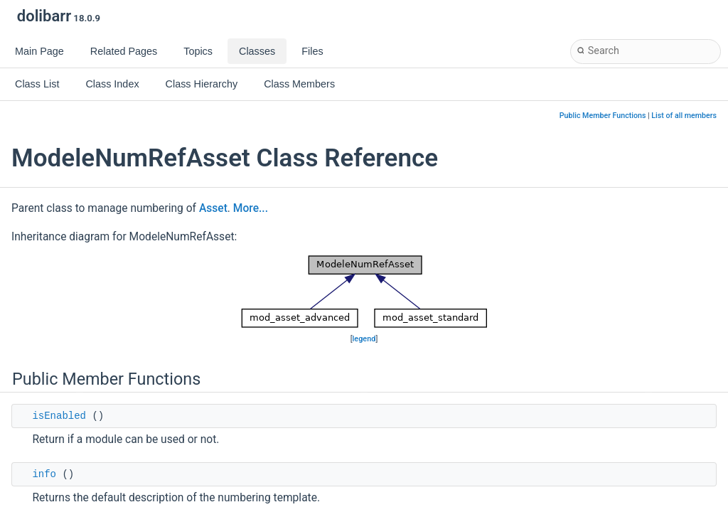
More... (250, 208)
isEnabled (59, 416)
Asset (213, 208)
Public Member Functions (603, 115)
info (44, 474)
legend (364, 338)
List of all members (684, 115)
